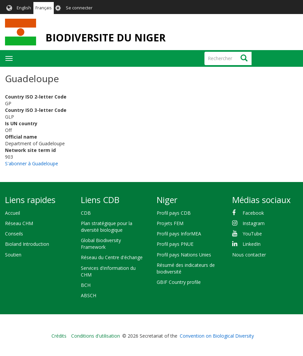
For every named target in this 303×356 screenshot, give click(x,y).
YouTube (252, 233)
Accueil (12, 213)
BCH (86, 285)
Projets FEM (170, 223)
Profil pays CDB (174, 213)
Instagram (254, 223)
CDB (86, 213)
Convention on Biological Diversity (217, 336)
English (24, 8)
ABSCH (88, 295)
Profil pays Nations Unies (184, 254)
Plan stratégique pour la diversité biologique (106, 226)
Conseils (14, 233)
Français (43, 8)
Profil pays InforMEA (179, 233)
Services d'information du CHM (108, 271)
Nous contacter (249, 254)
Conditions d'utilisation (95, 336)
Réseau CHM (19, 223)
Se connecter (79, 8)
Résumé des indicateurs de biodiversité (186, 268)
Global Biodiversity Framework (101, 243)
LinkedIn (252, 244)
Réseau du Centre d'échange (112, 257)
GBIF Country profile (179, 282)
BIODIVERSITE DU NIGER (105, 37)
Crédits (58, 336)
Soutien (13, 254)
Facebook (253, 213)
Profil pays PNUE (175, 244)
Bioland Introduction (27, 244)
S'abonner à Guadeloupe (31, 163)
